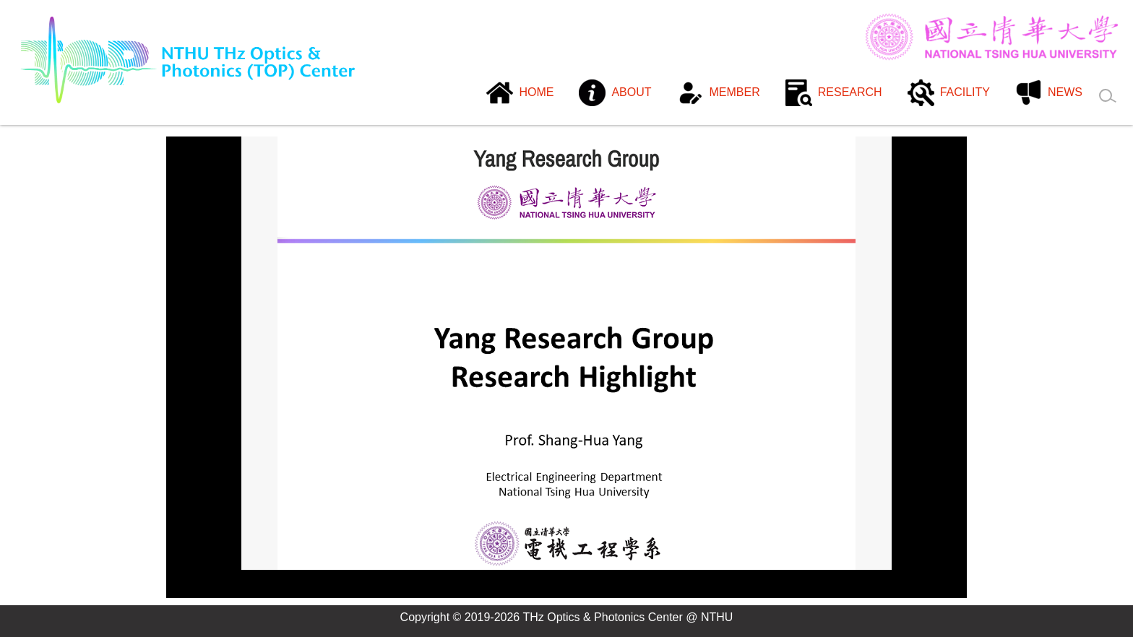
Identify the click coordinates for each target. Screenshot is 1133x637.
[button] (615, 93)
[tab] (520, 591)
